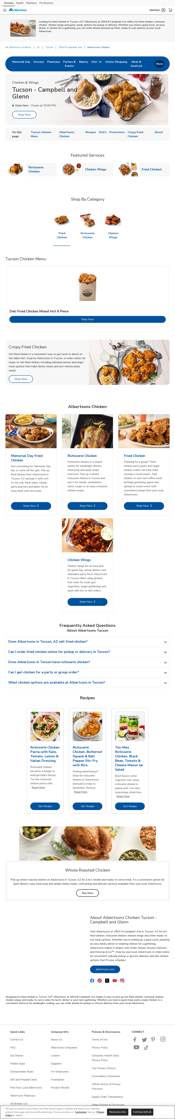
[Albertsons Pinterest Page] (153, 1041)
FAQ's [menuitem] (103, 132)
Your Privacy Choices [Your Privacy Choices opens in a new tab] (104, 1068)
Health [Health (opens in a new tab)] (19, 3)
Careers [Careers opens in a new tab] (55, 1055)
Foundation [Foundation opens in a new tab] (57, 1079)
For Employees (60, 1071)
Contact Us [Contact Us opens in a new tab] (16, 1039)
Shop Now (24, 115)
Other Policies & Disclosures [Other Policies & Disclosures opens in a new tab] (108, 1105)
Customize (80, 1112)
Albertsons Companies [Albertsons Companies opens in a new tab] (64, 1047)
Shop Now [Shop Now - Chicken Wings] (93, 602)
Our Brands (16, 1055)
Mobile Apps (17, 1063)
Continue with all (142, 1111)
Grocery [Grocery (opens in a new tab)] (8, 3)
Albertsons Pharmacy (22, 1095)
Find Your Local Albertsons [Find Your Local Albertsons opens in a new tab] (26, 1087)
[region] (87, 1112)
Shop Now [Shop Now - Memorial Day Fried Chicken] (37, 506)
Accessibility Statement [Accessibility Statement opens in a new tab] (106, 1076)
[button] (157, 10)
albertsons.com (108, 969)
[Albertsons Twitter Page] (144, 1041)
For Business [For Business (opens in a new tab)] (46, 3)
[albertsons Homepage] (18, 10)
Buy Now (90, 893)
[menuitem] (21, 64)
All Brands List (19, 1103)
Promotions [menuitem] (117, 132)
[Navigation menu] (4, 10)
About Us (56, 1039)
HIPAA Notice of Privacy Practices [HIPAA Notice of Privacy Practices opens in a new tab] (106, 1087)
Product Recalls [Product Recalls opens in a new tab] (60, 1087)
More (159, 64)
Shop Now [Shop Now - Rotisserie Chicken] (93, 506)
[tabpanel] (88, 296)
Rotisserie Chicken (43, 169)
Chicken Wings (97, 169)
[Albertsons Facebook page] (136, 1041)
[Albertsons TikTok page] (146, 1049)
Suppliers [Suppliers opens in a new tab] (56, 1063)
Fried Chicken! (153, 169)
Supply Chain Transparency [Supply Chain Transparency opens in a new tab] (107, 1097)
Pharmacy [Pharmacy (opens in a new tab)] (31, 3)
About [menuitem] (158, 132)
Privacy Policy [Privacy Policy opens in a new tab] (100, 1047)
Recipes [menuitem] (90, 132)
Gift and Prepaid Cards (23, 1079)
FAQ (12, 1047)
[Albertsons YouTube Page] (136, 1049)
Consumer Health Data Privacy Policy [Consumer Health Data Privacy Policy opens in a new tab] (105, 1058)
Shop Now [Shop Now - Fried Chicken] (150, 506)
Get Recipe (49, 806)
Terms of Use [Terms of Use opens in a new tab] (99, 1039)
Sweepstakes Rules (21, 1071)
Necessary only (118, 1111)
